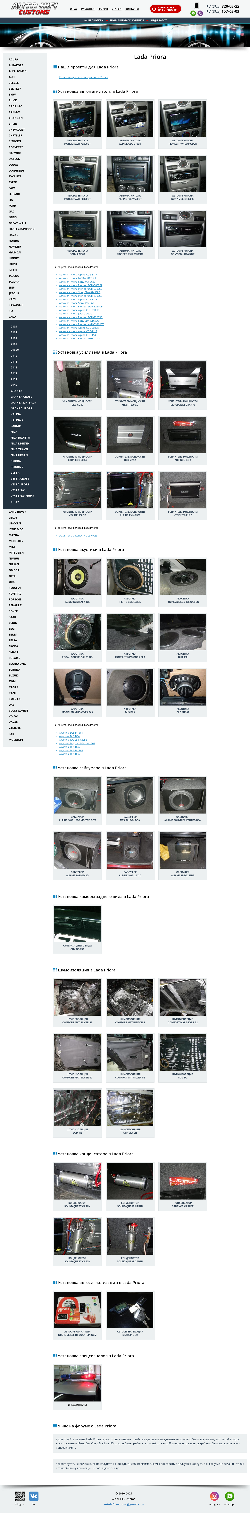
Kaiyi (12, 299)
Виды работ (158, 20)
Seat (12, 628)
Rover (13, 611)
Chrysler (15, 135)
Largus (16, 426)
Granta (16, 391)
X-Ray (15, 502)
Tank (13, 693)
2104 (14, 332)
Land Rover (17, 511)
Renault (15, 605)
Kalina (16, 414)
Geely (13, 217)
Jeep (12, 287)
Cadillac (15, 106)
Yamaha (15, 728)
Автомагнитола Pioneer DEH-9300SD (81, 288)
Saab (12, 617)
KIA (11, 311)
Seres (13, 634)
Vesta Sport (20, 484)
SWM (12, 681)
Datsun (14, 159)
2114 (14, 379)
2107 (14, 338)
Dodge (13, 164)
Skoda (13, 646)
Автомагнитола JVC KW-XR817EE (78, 278)
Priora (16, 461)
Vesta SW (18, 490)
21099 (15, 350)
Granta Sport (21, 408)
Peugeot (15, 588)
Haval (13, 235)
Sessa (13, 640)
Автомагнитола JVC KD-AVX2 (75, 313)
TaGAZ (13, 687)
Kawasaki (16, 305)
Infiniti (14, 258)
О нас (73, 9)
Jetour (14, 293)
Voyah (13, 722)
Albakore (16, 65)
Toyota (15, 699)
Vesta (15, 473)
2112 (14, 367)
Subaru (14, 669)
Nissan (14, 564)
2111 (14, 361)
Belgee (14, 83)
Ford (12, 205)
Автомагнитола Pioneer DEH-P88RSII (80, 285)
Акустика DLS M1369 (71, 732)
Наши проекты (93, 20)
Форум (103, 9)
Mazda (14, 535)
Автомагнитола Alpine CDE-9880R (79, 310)
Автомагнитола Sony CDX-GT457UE (79, 292)
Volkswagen (18, 710)
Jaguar (14, 281)
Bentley (15, 88)
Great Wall (18, 223)
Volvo (13, 716)
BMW (12, 94)
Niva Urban (19, 455)
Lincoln (15, 523)
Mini (12, 547)
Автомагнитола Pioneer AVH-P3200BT (81, 324)
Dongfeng (16, 170)
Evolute (15, 176)
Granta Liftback (23, 402)
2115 (14, 385)
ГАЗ (11, 734)
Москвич (16, 740)
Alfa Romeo (18, 71)
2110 (14, 356)
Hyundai (15, 252)
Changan (16, 118)
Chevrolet (17, 129)
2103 (14, 326)
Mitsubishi (16, 552)
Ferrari (14, 194)
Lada (12, 317)
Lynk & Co (16, 529)
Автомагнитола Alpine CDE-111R (78, 274)
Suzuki (14, 675)
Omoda (14, 570)
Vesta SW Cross (22, 496)
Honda (14, 241)
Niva (14, 432)
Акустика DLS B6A (69, 736)
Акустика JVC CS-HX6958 (73, 739)
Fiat (12, 200)
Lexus (13, 517)
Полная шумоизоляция (127, 20)
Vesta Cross (20, 478)
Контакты (132, 9)
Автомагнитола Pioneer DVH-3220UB (81, 306)
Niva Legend (20, 443)
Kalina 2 (17, 420)
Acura (13, 59)
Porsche (15, 599)
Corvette (16, 147)
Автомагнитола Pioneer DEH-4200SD (81, 338)
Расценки (88, 9)
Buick (13, 100)
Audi (12, 77)
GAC (11, 211)
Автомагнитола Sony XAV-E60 (76, 303)
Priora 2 (17, 467)
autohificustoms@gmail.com (123, 1504)
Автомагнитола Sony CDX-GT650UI (79, 320)
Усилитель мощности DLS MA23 (78, 535)
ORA (12, 582)
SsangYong (17, 664)
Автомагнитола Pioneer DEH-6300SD (81, 295)
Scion (13, 623)
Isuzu (13, 264)
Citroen (15, 141)
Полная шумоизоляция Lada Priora (83, 77)
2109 (14, 344)
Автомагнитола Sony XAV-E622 (77, 281)
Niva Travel (20, 449)
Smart (14, 652)
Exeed (13, 182)
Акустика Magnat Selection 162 (77, 743)
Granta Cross (21, 396)
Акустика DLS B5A (69, 747)
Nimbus (14, 558)
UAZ (11, 704)
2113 (14, 373)
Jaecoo (14, 276)
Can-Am (14, 112)
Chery (13, 124)
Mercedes (16, 541)
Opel (12, 576)
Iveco (13, 270)
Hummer (15, 246)
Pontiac (15, 593)
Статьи (116, 9)
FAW (12, 188)
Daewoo (15, 153)
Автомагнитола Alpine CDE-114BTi (79, 335)
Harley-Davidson (22, 229)
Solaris (14, 658)
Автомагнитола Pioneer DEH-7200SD (81, 317)
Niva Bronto (20, 437)
